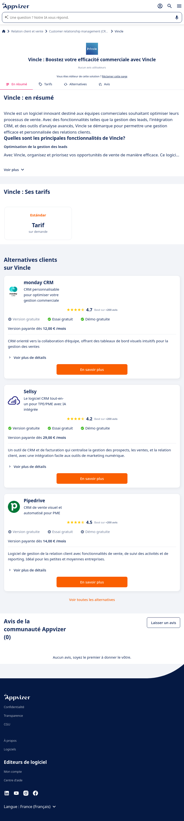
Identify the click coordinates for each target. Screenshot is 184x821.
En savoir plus (92, 369)
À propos (10, 740)
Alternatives (75, 84)
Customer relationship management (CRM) (79, 31)
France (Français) (38, 806)
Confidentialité (14, 707)
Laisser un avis (163, 622)
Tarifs (45, 84)
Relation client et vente (27, 31)
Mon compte (13, 771)
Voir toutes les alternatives (92, 599)
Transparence (13, 715)
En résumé (16, 84)
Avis (104, 84)
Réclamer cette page (114, 76)
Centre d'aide (13, 780)
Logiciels (10, 749)
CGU (7, 724)
